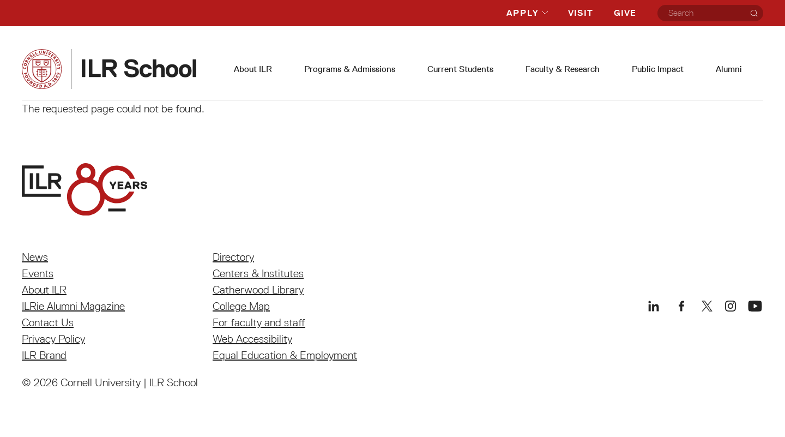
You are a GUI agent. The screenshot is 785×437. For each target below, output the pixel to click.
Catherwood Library (258, 289)
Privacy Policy (53, 338)
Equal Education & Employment (285, 355)
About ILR (253, 69)
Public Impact (658, 69)
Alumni (729, 69)
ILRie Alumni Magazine (73, 306)
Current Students (460, 69)
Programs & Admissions (349, 69)
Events (37, 273)
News (35, 257)
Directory (233, 257)
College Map (241, 306)
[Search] (754, 13)
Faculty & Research (563, 69)
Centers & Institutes (258, 273)
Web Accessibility (252, 338)
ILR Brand (44, 355)
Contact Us (48, 322)
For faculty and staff (259, 322)
